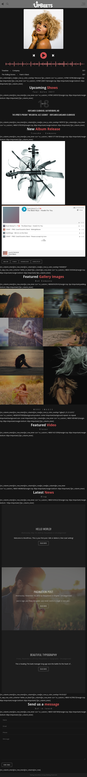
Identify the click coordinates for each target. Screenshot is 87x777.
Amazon (5, 261)
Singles (56, 596)
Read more (43, 543)
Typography (54, 659)
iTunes (14, 261)
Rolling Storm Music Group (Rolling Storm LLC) (43, 775)
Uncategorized (60, 533)
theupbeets (48, 533)
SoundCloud (25, 261)
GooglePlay (36, 261)
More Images (44, 409)
